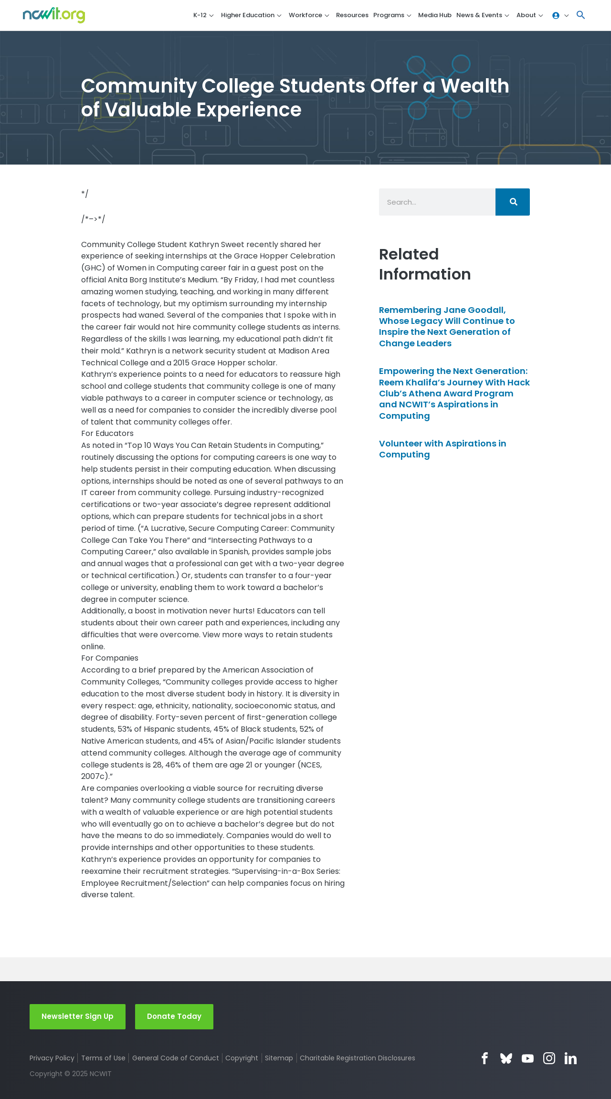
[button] (581, 15)
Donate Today (174, 1016)
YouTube (528, 1058)
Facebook (485, 1058)
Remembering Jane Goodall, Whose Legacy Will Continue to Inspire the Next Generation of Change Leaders (447, 326)
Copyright (241, 1058)
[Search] (512, 202)
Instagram (549, 1058)
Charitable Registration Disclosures (357, 1058)
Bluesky (506, 1058)
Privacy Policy (52, 1058)
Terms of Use (103, 1058)
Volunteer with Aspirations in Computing (442, 448)
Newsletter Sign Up (78, 1016)
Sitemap (279, 1058)
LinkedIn (571, 1058)
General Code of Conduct (175, 1058)
